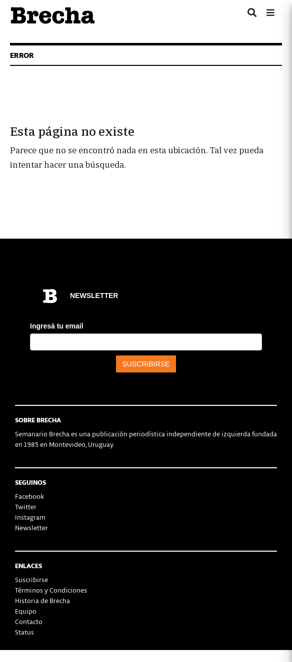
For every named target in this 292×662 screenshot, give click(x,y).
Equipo (25, 611)
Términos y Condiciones (51, 590)
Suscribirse (31, 579)
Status (24, 632)
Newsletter (31, 527)
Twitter (25, 506)
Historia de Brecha (42, 600)
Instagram (30, 517)
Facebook (29, 496)
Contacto (28, 621)
